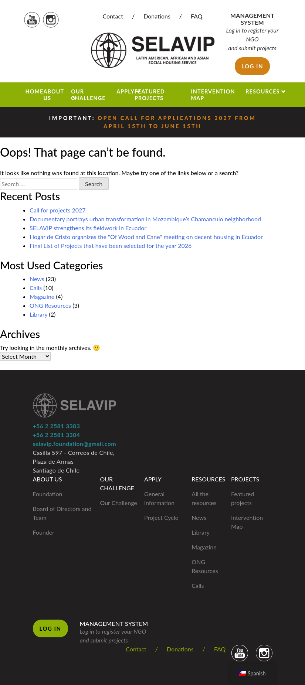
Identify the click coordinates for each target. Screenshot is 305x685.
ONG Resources (50, 305)
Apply (125, 91)
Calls (36, 287)
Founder (44, 532)
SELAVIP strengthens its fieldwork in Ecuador (88, 227)
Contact (112, 16)
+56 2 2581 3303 (56, 425)
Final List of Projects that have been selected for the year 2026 (111, 245)
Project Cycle (161, 517)
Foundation (47, 493)
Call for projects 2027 (58, 210)
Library (38, 314)
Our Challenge (88, 94)
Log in (252, 66)
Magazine (42, 296)
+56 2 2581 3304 (56, 434)
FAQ (196, 16)
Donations (156, 16)
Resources (262, 91)
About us (53, 94)
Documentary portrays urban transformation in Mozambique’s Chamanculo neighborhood (145, 218)
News (37, 278)
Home (35, 91)
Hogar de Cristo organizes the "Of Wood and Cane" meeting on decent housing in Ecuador (146, 236)
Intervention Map (213, 94)
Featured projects (150, 94)
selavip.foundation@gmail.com (74, 443)
